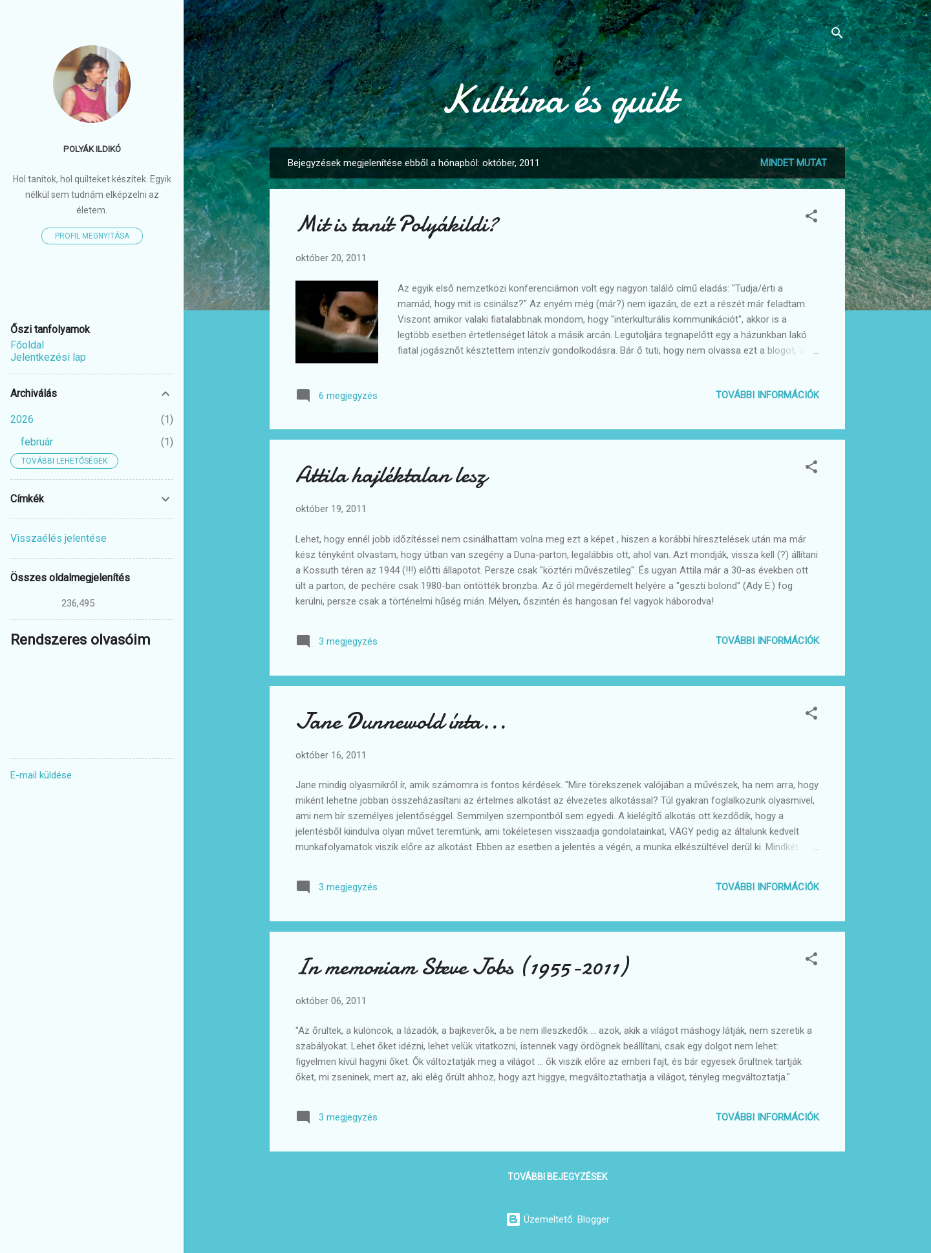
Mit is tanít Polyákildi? (396, 224)
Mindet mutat (793, 163)
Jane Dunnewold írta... (400, 721)
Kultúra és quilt (557, 99)
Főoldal (27, 345)
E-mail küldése (41, 775)
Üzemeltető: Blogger (558, 1219)
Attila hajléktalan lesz (390, 475)
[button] (811, 218)
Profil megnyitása (92, 236)
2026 (22, 419)
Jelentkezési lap (48, 357)
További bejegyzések (557, 1177)
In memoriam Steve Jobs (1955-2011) (461, 967)
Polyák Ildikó (92, 149)
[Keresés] (837, 35)
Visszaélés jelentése (58, 538)
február (37, 442)
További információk (767, 395)
